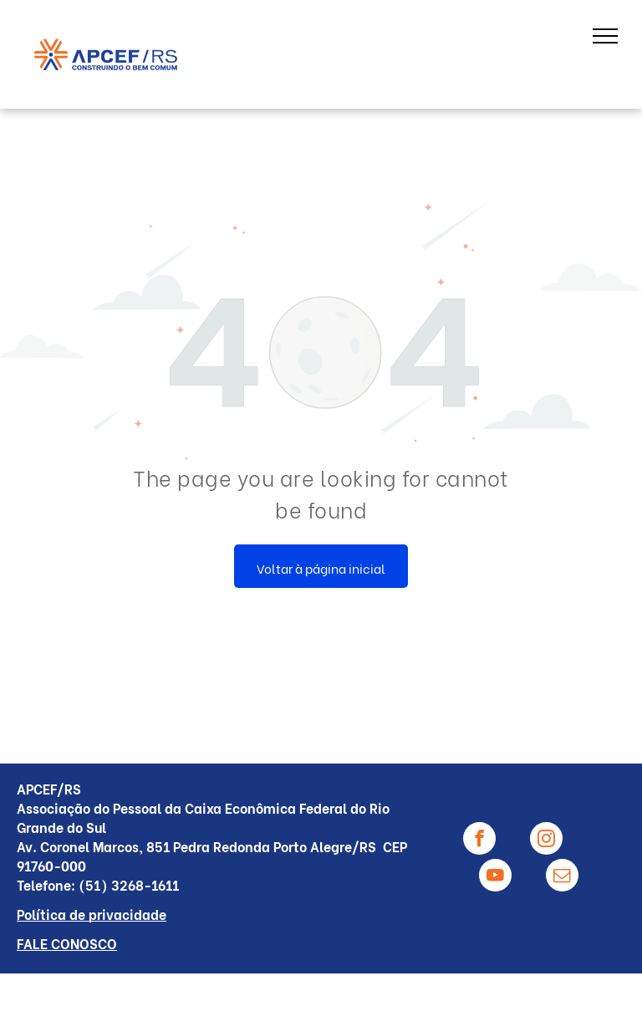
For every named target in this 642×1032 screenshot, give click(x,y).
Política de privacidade (91, 913)
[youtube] (495, 877)
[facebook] (479, 840)
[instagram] (546, 840)
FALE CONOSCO (67, 943)
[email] (562, 877)
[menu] (605, 36)
